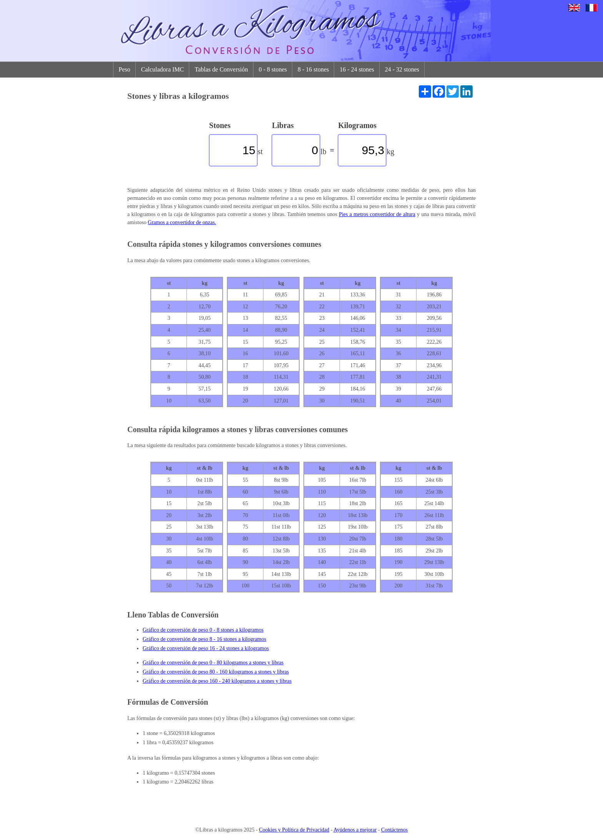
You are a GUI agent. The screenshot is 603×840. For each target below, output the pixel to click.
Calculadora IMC (162, 69)
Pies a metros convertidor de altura (377, 214)
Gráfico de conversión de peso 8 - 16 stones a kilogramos (204, 639)
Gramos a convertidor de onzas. (182, 222)
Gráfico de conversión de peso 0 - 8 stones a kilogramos (203, 630)
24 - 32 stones (402, 69)
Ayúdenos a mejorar (354, 830)
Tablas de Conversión (221, 69)
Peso (124, 69)
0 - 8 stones (273, 69)
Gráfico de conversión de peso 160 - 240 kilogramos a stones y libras (217, 681)
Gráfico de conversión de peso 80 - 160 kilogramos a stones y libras (216, 672)
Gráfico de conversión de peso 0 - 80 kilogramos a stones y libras (213, 662)
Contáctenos (394, 830)
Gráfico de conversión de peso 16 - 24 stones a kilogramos (206, 648)
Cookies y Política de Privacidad (294, 830)
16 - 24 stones (357, 69)
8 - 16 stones (313, 69)
